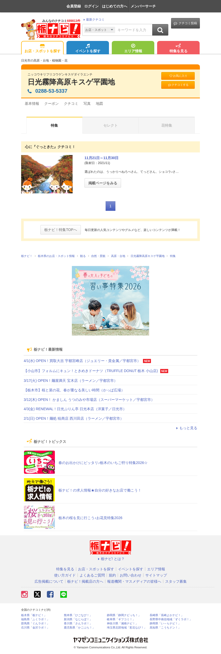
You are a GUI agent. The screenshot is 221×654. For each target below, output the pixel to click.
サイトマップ (156, 575)
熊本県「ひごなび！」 (78, 615)
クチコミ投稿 (185, 23)
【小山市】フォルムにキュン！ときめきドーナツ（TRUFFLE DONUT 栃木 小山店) (91, 371)
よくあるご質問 (92, 575)
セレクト (110, 125)
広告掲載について (49, 581)
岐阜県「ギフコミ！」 (121, 619)
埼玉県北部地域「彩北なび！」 (127, 627)
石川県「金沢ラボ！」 (35, 627)
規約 (112, 575)
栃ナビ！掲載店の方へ (85, 581)
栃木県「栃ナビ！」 (34, 615)
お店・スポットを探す (42, 48)
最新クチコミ (93, 19)
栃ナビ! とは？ (110, 559)
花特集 (166, 125)
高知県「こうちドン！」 (165, 627)
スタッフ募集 (176, 581)
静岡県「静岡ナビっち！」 (124, 615)
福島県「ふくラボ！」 (35, 619)
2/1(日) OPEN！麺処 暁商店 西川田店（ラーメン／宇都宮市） (74, 418)
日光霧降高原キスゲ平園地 (71, 82)
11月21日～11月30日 (101, 158)
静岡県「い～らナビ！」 (165, 623)
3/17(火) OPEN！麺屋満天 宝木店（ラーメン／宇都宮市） (70, 380)
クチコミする (178, 85)
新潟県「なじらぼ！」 (78, 619)
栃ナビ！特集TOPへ (60, 230)
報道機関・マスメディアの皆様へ (134, 581)
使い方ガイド (65, 575)
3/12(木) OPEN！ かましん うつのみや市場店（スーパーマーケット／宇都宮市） (89, 400)
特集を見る (178, 48)
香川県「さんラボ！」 (78, 623)
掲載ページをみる (102, 183)
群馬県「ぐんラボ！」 (35, 623)
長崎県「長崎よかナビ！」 (167, 615)
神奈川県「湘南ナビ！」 (122, 623)
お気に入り (178, 76)
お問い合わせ (130, 575)
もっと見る (186, 428)
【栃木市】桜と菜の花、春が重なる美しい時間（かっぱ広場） (74, 390)
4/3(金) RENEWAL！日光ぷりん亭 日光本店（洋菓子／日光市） (75, 409)
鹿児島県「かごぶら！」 (79, 627)
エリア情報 (133, 48)
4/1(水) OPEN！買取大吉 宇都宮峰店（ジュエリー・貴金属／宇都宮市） (82, 361)
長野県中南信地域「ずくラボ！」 (171, 619)
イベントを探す (87, 48)
